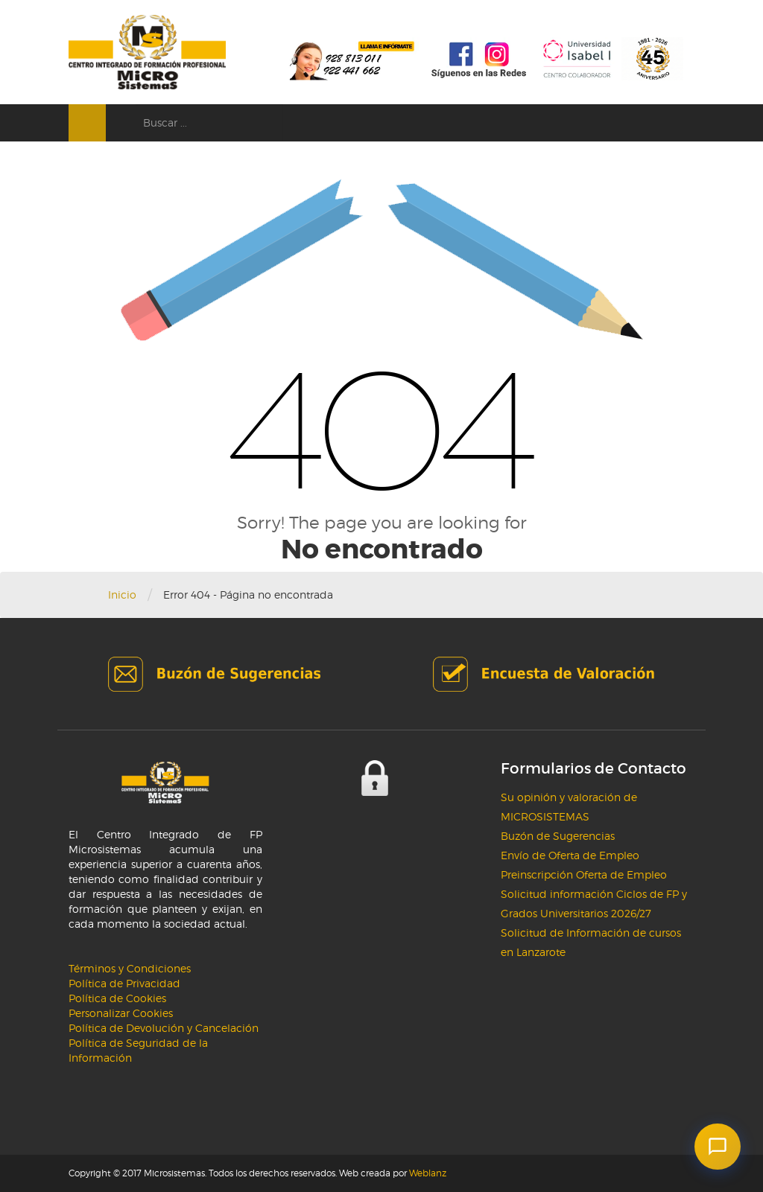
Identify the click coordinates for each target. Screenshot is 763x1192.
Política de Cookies (117, 998)
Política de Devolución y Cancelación (164, 1028)
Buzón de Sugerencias (558, 835)
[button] (717, 1147)
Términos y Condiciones (130, 968)
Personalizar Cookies (121, 1013)
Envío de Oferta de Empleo (570, 855)
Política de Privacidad (124, 983)
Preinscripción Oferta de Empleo (584, 874)
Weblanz (427, 1173)
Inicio (122, 594)
